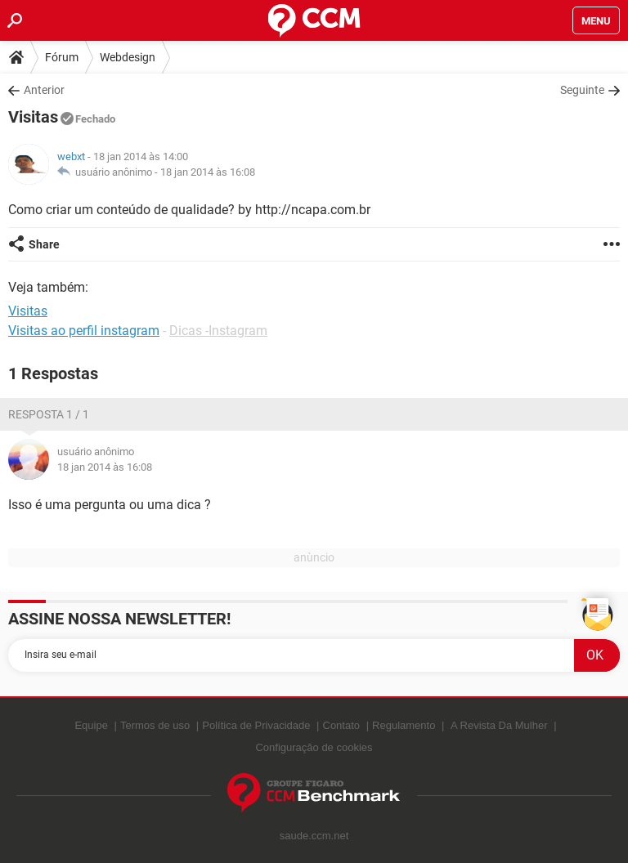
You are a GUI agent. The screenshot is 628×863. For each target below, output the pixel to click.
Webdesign (127, 57)
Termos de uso (155, 725)
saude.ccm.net (314, 835)
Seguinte (582, 89)
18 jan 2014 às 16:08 (207, 172)
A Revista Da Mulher (499, 725)
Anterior (44, 89)
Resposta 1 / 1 (48, 414)
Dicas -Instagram (218, 330)
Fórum (61, 57)
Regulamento (403, 725)
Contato (342, 725)
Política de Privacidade (256, 725)
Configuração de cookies (313, 747)
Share (44, 244)
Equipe (90, 725)
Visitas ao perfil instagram (83, 330)
